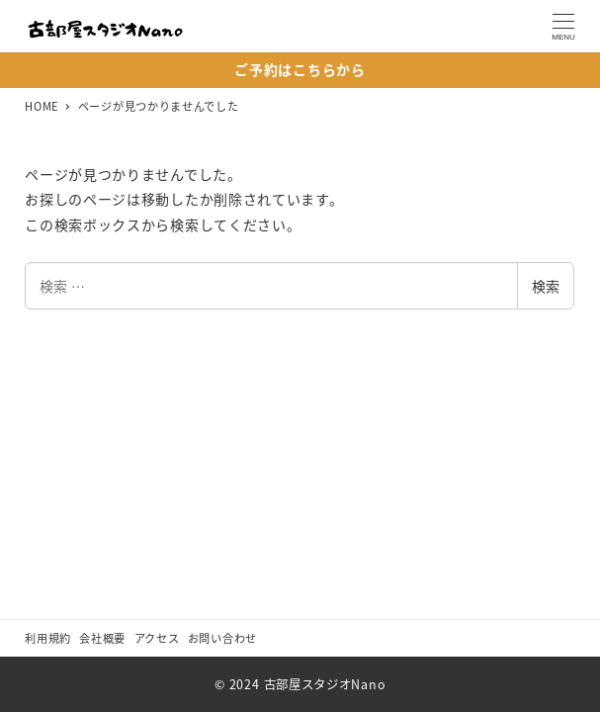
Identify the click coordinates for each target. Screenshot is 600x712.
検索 (545, 286)
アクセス (157, 638)
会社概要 (102, 638)
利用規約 (48, 638)
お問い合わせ (222, 638)
